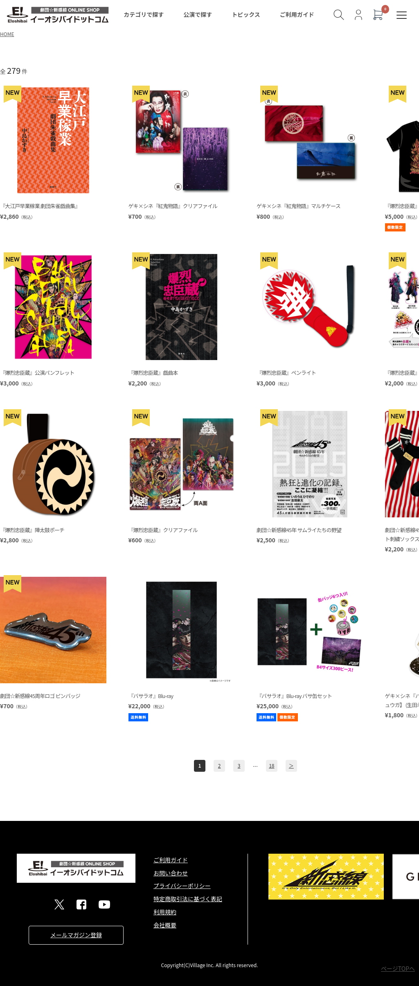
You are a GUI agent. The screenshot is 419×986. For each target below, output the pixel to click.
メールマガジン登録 (76, 935)
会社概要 (164, 925)
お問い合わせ (170, 873)
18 (271, 765)
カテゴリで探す (144, 14)
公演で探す (197, 14)
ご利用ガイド (297, 14)
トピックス (246, 14)
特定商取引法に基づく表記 (187, 899)
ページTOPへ (398, 968)
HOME (7, 33)
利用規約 (164, 912)
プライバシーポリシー (182, 886)
